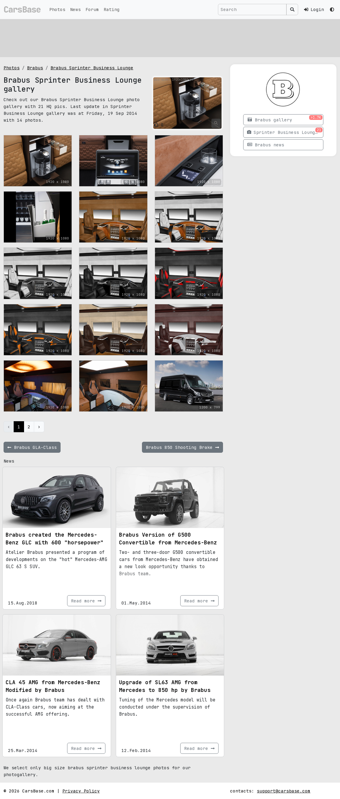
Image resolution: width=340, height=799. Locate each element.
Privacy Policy (81, 791)
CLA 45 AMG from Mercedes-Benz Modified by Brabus (53, 686)
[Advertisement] (170, 37)
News (75, 9)
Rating (112, 9)
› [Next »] (39, 427)
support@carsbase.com (283, 791)
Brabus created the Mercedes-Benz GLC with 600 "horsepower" (55, 538)
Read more (86, 601)
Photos (57, 9)
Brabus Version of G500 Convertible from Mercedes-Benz (168, 538)
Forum (92, 9)
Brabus (35, 67)
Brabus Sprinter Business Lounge (91, 67)
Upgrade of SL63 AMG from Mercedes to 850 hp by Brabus (165, 686)
